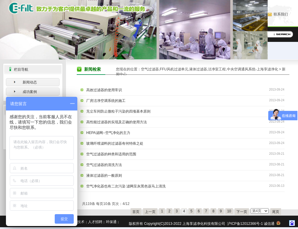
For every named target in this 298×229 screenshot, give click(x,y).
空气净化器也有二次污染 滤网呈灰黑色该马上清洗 (126, 186)
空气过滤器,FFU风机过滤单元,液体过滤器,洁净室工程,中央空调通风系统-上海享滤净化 (209, 69)
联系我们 (281, 14)
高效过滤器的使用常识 (104, 90)
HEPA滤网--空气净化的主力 (108, 133)
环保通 (111, 222)
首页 (135, 212)
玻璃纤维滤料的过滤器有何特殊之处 (114, 143)
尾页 (275, 212)
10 (229, 211)
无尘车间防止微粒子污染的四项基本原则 (118, 111)
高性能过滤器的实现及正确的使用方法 (116, 122)
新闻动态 (30, 82)
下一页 (241, 212)
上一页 (150, 212)
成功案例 (30, 92)
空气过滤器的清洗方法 (104, 165)
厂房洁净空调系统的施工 (106, 101)
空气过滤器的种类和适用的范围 (111, 154)
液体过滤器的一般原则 (104, 175)
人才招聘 (95, 222)
